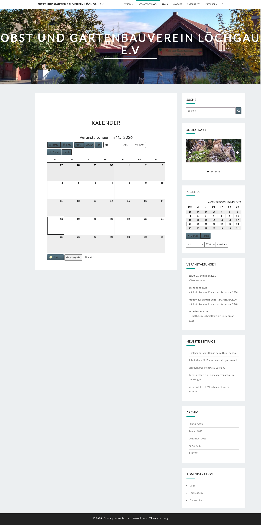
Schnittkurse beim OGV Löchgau (207, 367)
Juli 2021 (194, 453)
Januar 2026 (195, 431)
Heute (67, 152)
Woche (89, 144)
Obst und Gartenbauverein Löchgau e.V (70, 4)
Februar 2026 (196, 423)
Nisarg (164, 518)
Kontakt (177, 4)
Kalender (194, 191)
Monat (79, 144)
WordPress (140, 518)
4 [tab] (219, 171)
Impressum (211, 4)
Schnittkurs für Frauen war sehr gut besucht (214, 360)
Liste (67, 145)
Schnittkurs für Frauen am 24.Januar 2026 (214, 292)
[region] (213, 153)
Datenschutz (197, 500)
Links (165, 4)
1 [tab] (208, 171)
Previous (190, 152)
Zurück (54, 152)
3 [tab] (216, 171)
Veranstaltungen (148, 4)
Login (193, 485)
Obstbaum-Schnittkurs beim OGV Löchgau (213, 353)
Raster (54, 145)
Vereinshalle (197, 280)
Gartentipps (194, 4)
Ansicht (91, 258)
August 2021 (196, 445)
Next (237, 152)
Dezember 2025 (197, 438)
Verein (127, 4)
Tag (98, 144)
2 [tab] (212, 171)
